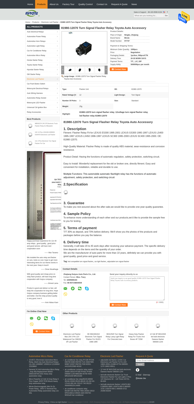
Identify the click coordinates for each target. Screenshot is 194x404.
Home (30, 4)
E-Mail (138, 375)
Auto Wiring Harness (35, 93)
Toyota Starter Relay (35, 65)
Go (166, 15)
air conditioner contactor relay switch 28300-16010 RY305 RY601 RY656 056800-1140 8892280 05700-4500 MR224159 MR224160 (79, 372)
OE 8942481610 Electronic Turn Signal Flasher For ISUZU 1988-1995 (93, 338)
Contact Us (102, 4)
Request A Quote (119, 4)
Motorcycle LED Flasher (36, 103)
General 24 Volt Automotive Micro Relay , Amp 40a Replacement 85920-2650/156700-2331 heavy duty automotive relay (44, 372)
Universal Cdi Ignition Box (37, 107)
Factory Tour (68, 4)
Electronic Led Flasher (49, 22)
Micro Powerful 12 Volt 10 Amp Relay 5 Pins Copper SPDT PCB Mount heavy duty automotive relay (44, 381)
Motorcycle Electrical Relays (37, 89)
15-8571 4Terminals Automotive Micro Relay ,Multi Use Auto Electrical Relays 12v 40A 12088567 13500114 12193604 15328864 (44, 363)
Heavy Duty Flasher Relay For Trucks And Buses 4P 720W (136, 336)
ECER (152, 402)
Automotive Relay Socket (36, 98)
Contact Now (120, 69)
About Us (54, 4)
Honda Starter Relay (35, 60)
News (134, 4)
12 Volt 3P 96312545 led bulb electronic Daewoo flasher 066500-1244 (158, 338)
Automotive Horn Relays (36, 41)
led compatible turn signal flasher (80, 262)
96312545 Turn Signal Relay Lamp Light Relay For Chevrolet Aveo (115, 336)
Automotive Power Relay (36, 37)
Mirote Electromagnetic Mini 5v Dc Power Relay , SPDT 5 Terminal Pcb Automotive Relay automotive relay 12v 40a (44, 390)
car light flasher (100, 262)
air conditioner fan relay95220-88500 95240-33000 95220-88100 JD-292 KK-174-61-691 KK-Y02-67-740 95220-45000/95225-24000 (80, 382)
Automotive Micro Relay (36, 55)
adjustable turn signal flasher (118, 262)
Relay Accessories (34, 112)
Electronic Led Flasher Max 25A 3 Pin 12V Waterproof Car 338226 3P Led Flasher (72, 338)
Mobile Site (141, 378)
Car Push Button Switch (36, 84)
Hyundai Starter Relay (35, 70)
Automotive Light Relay (36, 46)
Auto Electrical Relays (35, 32)
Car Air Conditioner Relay (36, 51)
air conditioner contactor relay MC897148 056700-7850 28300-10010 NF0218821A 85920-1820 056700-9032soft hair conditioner (79, 392)
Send (140, 364)
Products (41, 4)
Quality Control (85, 4)
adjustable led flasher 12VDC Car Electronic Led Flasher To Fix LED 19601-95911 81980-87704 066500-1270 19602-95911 (114, 363)
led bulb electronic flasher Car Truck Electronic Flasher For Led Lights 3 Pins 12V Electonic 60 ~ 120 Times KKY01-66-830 (116, 378)
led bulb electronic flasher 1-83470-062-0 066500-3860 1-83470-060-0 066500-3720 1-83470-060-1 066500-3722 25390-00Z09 (116, 387)
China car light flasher (58, 402)
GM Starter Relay (33, 74)
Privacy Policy (43, 402)
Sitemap (146, 375)
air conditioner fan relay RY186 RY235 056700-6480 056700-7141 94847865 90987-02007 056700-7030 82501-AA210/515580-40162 (79, 363)
